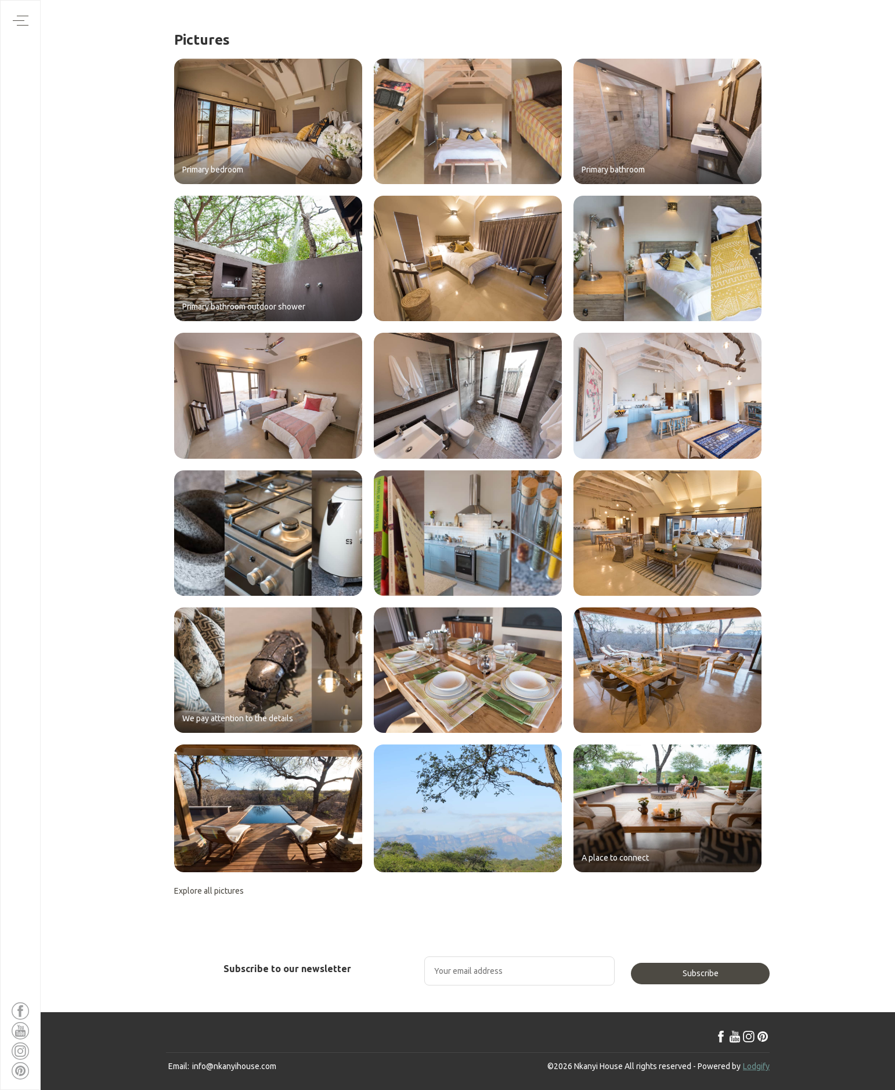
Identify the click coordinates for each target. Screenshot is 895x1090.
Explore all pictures (209, 890)
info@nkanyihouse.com (234, 1066)
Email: (178, 1066)
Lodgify (756, 1066)
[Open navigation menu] (20, 20)
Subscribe (701, 973)
